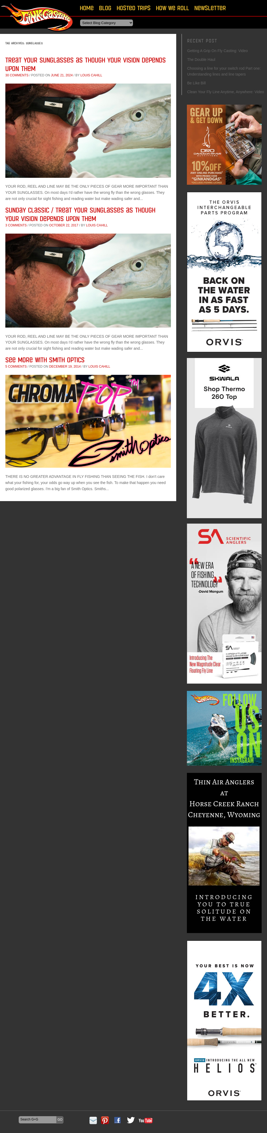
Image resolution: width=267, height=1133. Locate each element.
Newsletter (210, 7)
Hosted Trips (134, 7)
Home (87, 7)
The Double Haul (201, 59)
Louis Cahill (91, 75)
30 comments (17, 75)
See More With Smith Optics (45, 360)
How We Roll (172, 7)
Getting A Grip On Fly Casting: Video (217, 51)
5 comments (16, 366)
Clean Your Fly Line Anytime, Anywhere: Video (225, 92)
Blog (105, 7)
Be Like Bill (196, 83)
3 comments (16, 225)
